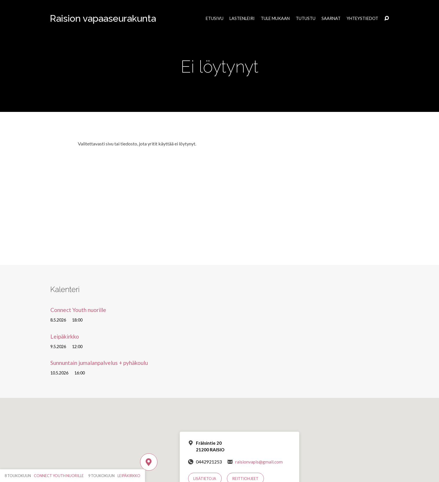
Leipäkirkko (64, 336)
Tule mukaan (275, 18)
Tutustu (305, 18)
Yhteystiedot (362, 18)
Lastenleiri (242, 18)
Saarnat (331, 18)
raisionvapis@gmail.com (259, 461)
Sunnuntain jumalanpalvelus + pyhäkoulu (99, 362)
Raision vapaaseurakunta (103, 18)
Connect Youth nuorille (78, 309)
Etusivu (214, 18)
